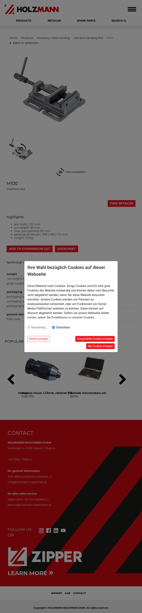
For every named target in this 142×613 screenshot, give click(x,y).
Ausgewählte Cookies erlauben (95, 338)
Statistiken (63, 327)
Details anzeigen (38, 338)
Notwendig (38, 327)
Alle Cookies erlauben (100, 346)
